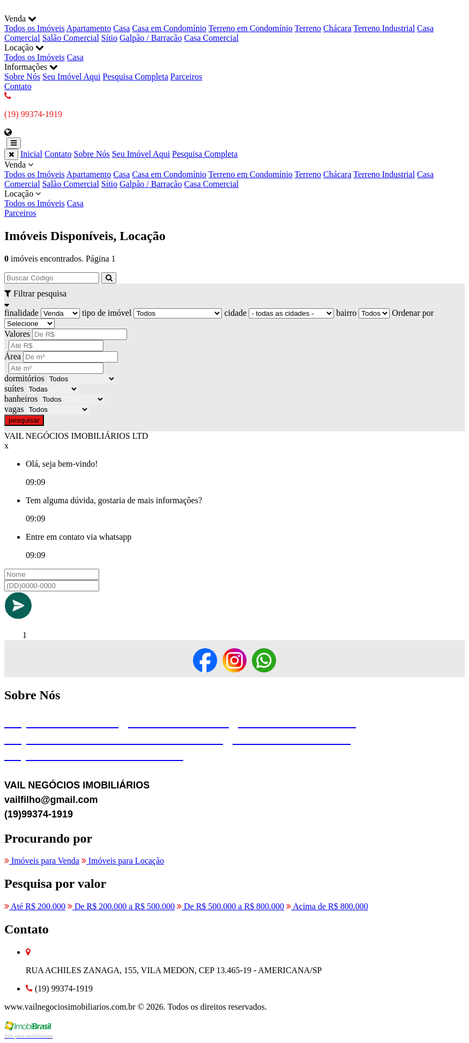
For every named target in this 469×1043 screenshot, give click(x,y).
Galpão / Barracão (151, 37)
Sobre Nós (22, 76)
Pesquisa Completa (135, 76)
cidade (235, 312)
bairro (346, 312)
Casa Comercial (211, 37)
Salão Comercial (70, 37)
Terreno (308, 28)
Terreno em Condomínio (251, 28)
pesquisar (24, 420)
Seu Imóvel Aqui (71, 76)
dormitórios (24, 378)
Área (12, 356)
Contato (18, 86)
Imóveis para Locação (122, 860)
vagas (14, 409)
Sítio (109, 37)
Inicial (31, 153)
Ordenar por (413, 312)
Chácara (337, 28)
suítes (14, 388)
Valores (17, 333)
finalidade (21, 312)
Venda (234, 174)
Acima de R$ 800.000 (327, 906)
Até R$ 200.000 (34, 906)
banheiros (21, 398)
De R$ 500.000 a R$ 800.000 (230, 906)
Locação (234, 198)
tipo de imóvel (106, 312)
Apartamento (88, 28)
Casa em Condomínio (169, 28)
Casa (121, 28)
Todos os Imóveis (34, 28)
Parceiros (186, 76)
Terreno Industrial (384, 28)
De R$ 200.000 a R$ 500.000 (121, 906)
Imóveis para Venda (41, 860)
